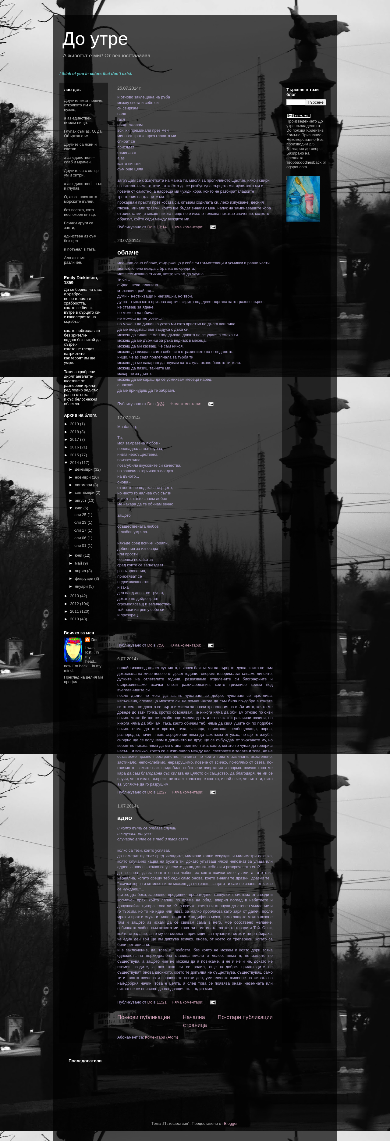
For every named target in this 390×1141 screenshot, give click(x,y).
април (81, 571)
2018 (75, 432)
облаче (128, 252)
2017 (75, 439)
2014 (75, 462)
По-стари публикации (245, 1017)
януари (82, 586)
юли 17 (80, 530)
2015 (75, 455)
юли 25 (80, 514)
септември (85, 492)
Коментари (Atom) (161, 1037)
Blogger (230, 1123)
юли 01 (80, 545)
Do (94, 639)
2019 (75, 424)
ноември (83, 477)
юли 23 (80, 522)
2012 (75, 603)
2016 (75, 447)
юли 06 (80, 538)
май (79, 563)
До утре (95, 38)
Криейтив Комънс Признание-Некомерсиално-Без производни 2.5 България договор (305, 139)
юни (79, 555)
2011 (75, 611)
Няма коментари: (188, 227)
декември (84, 469)
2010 (75, 619)
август (81, 500)
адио (124, 818)
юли (79, 508)
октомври (84, 485)
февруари (84, 578)
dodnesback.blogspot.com (306, 164)
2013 (75, 596)
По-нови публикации (143, 1017)
